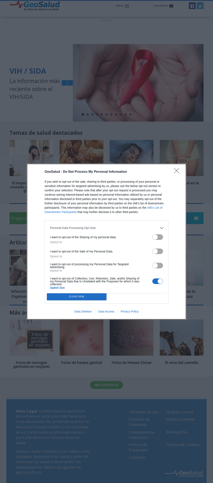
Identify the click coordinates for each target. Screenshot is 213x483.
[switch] (157, 237)
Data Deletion (83, 311)
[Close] (178, 172)
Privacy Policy (130, 311)
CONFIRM (76, 296)
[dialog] (106, 241)
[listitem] (106, 228)
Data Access (106, 311)
